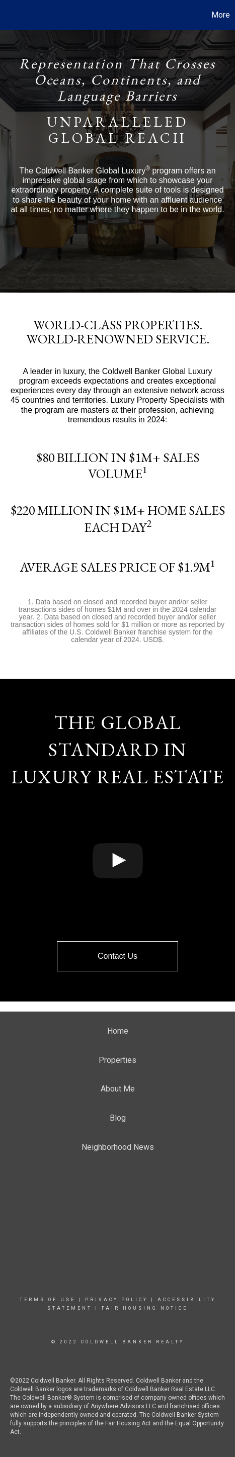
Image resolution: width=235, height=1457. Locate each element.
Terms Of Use (47, 1299)
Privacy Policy (116, 1299)
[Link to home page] (9, 15)
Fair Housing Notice (145, 1308)
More (220, 15)
